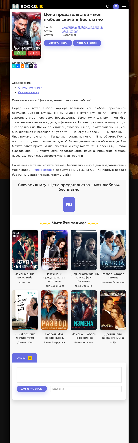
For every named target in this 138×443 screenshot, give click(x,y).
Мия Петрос (70, 31)
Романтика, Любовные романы (82, 26)
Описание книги (30, 87)
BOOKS (31, 6)
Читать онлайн (87, 42)
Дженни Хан (25, 342)
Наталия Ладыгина (113, 282)
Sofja (113, 342)
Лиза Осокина (83, 285)
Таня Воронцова (54, 285)
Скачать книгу (57, 42)
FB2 (69, 204)
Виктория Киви (83, 342)
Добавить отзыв (31, 388)
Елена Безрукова (54, 342)
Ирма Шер (25, 282)
